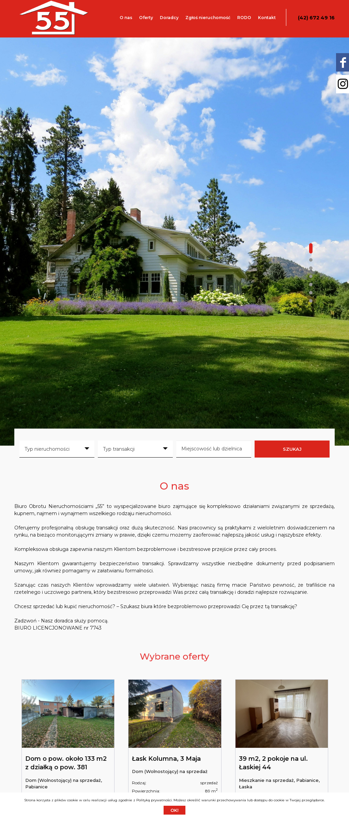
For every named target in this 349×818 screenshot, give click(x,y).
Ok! (174, 810)
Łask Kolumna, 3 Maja (166, 758)
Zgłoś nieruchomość (207, 17)
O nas (126, 17)
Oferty (146, 17)
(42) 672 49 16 (316, 18)
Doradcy (169, 17)
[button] (310, 248)
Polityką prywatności (154, 800)
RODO (244, 17)
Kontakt (267, 17)
